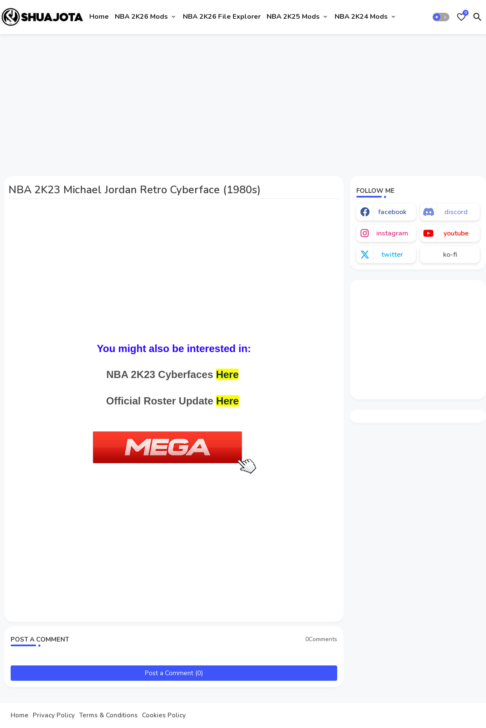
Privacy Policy (54, 715)
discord (456, 212)
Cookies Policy (164, 715)
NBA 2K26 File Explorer (222, 16)
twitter (392, 254)
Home (99, 16)
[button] (440, 17)
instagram (392, 233)
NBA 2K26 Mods (141, 16)
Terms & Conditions (108, 715)
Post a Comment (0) (174, 673)
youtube (456, 233)
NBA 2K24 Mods (361, 16)
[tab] (99, 17)
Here (227, 374)
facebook (392, 212)
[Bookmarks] (461, 17)
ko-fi (450, 254)
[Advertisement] (243, 103)
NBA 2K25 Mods (293, 16)
